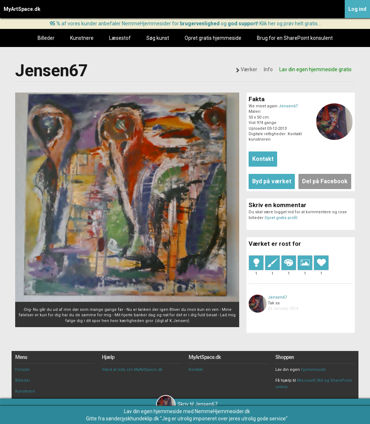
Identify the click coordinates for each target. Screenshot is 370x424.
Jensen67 (288, 106)
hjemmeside (313, 369)
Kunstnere (82, 38)
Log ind (357, 9)
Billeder (46, 38)
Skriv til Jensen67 (187, 404)
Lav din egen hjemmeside (153, 411)
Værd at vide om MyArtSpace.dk (132, 369)
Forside (22, 369)
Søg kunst (157, 38)
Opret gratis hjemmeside (213, 38)
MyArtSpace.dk (22, 9)
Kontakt (196, 369)
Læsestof (120, 38)
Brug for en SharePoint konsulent (295, 38)
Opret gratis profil (280, 217)
